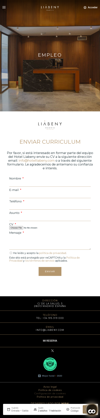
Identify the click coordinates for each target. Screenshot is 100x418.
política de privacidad (52, 253)
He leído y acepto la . (40, 253)
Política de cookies (50, 390)
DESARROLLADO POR (50, 403)
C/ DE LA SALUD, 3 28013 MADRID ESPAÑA (50, 305)
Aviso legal (50, 386)
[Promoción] (75, 410)
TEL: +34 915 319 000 (50, 318)
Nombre (15, 178)
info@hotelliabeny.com (37, 160)
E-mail (14, 190)
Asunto (14, 213)
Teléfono (15, 201)
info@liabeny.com (50, 330)
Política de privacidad (50, 396)
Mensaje (15, 233)
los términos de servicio (40, 260)
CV (11, 224)
